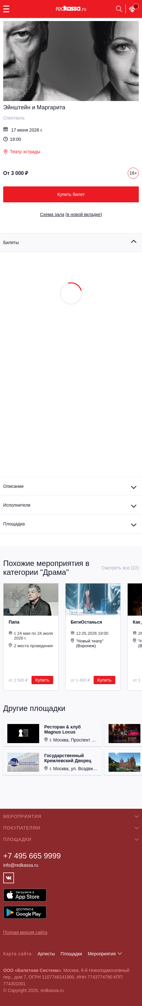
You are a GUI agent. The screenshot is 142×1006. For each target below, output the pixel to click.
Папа (14, 622)
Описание (13, 486)
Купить (42, 680)
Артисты (46, 953)
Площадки (71, 953)
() (71, 214)
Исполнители (16, 505)
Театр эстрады (21, 151)
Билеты (11, 242)
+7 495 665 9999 (32, 855)
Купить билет (71, 194)
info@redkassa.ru (20, 865)
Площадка (14, 523)
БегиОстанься (86, 622)
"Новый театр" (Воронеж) (87, 643)
